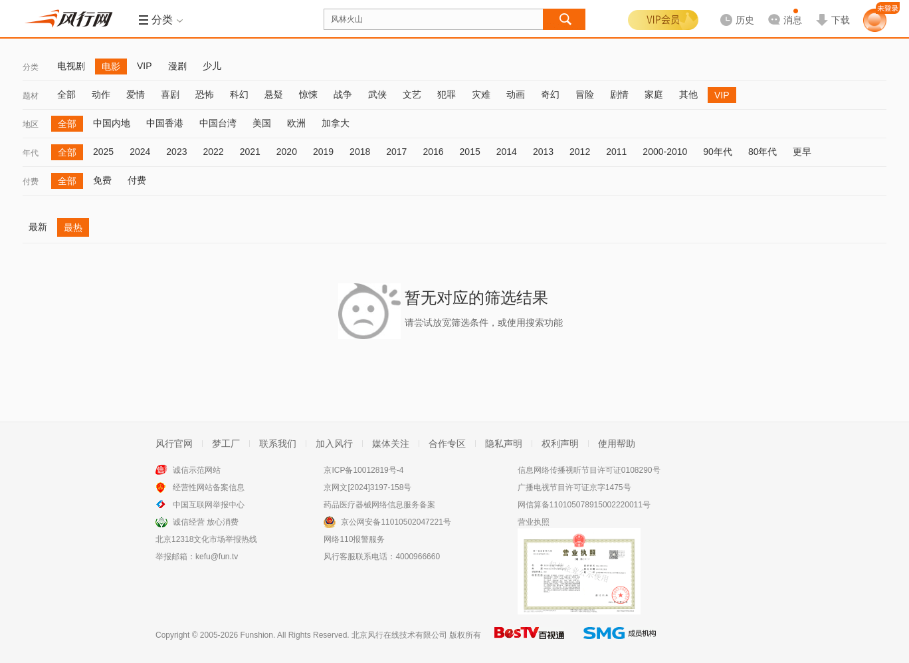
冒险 (584, 94)
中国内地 (111, 123)
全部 (66, 94)
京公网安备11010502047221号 (396, 522)
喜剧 (170, 94)
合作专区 (447, 443)
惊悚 (308, 94)
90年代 (717, 151)
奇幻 (550, 94)
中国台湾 (218, 123)
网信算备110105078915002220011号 (584, 504)
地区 (31, 124)
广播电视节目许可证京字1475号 (574, 487)
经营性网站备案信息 (209, 487)
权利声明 (560, 443)
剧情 (619, 94)
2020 (286, 151)
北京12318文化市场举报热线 (206, 539)
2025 (103, 151)
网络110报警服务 (354, 539)
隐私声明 (503, 443)
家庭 (654, 94)
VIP (144, 66)
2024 (140, 151)
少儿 (212, 66)
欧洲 (296, 123)
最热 (73, 227)
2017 (396, 151)
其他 (688, 94)
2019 (323, 151)
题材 (31, 95)
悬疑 (273, 94)
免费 (102, 180)
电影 (111, 66)
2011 (616, 151)
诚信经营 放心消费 (206, 522)
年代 (31, 153)
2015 (470, 151)
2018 (360, 151)
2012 (579, 151)
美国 (261, 123)
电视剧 (71, 66)
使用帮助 (616, 443)
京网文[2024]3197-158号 (367, 487)
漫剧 (177, 66)
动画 (515, 94)
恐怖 (204, 94)
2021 (250, 151)
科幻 (239, 94)
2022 (213, 151)
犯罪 (446, 94)
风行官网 (174, 443)
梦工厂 (226, 443)
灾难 (481, 94)
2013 (543, 151)
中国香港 (164, 123)
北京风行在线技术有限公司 (399, 635)
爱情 (135, 94)
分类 (31, 67)
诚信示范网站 (197, 470)
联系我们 (277, 443)
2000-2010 (665, 151)
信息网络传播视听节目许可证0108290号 (589, 470)
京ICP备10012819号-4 (363, 470)
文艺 (412, 94)
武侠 (377, 94)
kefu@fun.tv (216, 556)
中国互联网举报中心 (209, 504)
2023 (176, 151)
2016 (433, 151)
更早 (802, 151)
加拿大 (336, 123)
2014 (506, 151)
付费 (31, 181)
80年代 (762, 151)
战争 (343, 94)
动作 (101, 94)
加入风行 (334, 443)
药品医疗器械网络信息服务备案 (379, 504)
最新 (38, 226)
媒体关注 (390, 443)
